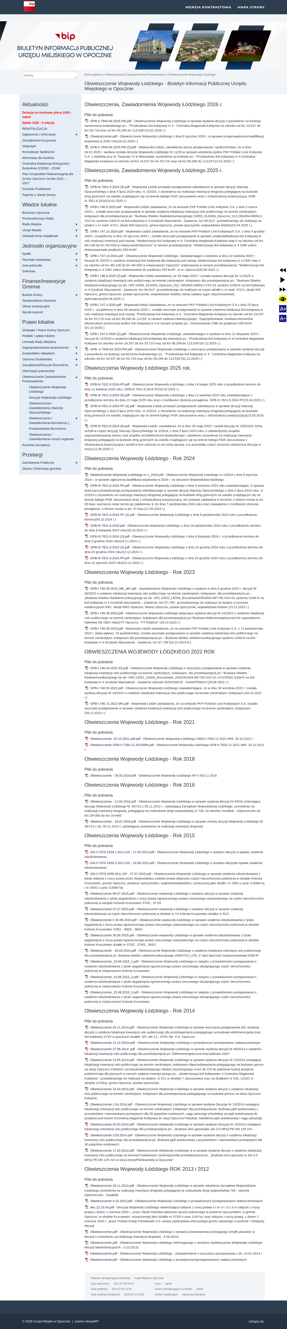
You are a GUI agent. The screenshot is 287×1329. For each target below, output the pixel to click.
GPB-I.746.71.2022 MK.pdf (106, 703)
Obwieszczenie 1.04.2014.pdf (108, 1104)
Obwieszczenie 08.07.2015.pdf (109, 893)
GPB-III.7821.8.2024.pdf (104, 525)
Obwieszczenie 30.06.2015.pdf (109, 935)
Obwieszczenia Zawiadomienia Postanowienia (135, 74)
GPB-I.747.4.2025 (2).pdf (105, 334)
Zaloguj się (256, 1321)
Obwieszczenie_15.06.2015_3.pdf (111, 992)
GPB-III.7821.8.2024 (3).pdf (106, 547)
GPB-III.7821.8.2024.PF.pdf (106, 384)
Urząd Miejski (31, 230)
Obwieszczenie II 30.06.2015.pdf (110, 920)
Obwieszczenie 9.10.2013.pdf (108, 1201)
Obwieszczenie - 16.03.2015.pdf (110, 950)
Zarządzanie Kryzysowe (39, 140)
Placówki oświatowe (36, 259)
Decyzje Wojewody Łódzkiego (50, 397)
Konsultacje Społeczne (38, 152)
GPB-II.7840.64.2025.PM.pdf (107, 121)
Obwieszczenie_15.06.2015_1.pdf (111, 961)
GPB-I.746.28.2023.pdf (103, 613)
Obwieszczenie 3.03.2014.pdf (108, 1135)
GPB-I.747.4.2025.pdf (102, 305)
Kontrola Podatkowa (36, 189)
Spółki (26, 253)
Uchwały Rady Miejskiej (39, 342)
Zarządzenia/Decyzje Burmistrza (45, 365)
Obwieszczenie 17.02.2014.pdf (109, 1150)
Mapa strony (251, 11)
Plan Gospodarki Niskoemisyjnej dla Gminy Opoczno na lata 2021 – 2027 (47, 178)
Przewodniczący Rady (38, 218)
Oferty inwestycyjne (36, 306)
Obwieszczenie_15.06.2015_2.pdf (111, 977)
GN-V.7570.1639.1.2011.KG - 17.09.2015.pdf (119, 852)
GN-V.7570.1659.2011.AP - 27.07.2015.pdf (117, 874)
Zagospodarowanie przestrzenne (45, 347)
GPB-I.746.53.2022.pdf (103, 688)
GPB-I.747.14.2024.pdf (103, 231)
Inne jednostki (32, 265)
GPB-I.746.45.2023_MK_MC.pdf (110, 588)
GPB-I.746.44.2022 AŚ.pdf (106, 668)
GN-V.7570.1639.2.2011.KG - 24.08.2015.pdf (119, 863)
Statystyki (29, 146)
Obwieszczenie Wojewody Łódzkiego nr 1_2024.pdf (123, 474)
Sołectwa (28, 271)
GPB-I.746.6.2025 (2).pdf (105, 276)
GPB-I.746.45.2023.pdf (103, 628)
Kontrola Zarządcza (36, 445)
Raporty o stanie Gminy (39, 195)
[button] (282, 270)
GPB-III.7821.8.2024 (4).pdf (106, 187)
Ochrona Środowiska (37, 359)
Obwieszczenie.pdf (100, 136)
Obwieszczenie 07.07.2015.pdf (109, 909)
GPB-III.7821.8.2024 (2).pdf (106, 536)
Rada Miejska (32, 224)
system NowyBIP (86, 1321)
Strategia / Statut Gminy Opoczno (46, 330)
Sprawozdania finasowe (39, 300)
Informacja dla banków (38, 158)
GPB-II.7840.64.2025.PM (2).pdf (110, 147)
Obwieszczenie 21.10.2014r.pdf (109, 1042)
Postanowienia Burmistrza (47, 428)
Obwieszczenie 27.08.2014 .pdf (109, 1049)
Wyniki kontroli (32, 312)
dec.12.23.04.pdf (99, 1207)
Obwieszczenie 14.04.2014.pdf (109, 1089)
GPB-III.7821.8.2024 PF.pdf (106, 485)
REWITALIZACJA (34, 128)
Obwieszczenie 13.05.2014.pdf (109, 1060)
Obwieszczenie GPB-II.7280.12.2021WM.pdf (119, 745)
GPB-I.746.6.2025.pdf (102, 207)
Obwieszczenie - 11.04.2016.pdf (110, 801)
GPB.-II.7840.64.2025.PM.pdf (108, 349)
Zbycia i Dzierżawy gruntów (41, 468)
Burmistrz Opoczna (36, 212)
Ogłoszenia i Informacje (39, 134)
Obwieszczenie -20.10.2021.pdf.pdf (112, 738)
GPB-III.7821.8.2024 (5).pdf (106, 395)
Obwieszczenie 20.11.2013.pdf (109, 1185)
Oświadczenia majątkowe (40, 236)
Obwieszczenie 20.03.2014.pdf (109, 1124)
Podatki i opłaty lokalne (38, 336)
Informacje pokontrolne (38, 371)
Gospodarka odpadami (38, 353)
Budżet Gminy (32, 295)
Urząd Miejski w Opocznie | (53, 1321)
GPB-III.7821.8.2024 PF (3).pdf (109, 406)
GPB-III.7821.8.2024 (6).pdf (106, 426)
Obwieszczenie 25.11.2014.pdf (109, 1027)
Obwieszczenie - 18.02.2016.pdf (110, 821)
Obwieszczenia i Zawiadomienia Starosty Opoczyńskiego (46, 407)
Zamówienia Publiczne (38, 462)
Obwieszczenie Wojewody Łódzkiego (192, 74)
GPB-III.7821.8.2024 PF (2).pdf (109, 514)
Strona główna (93, 74)
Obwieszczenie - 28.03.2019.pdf (110, 775)
